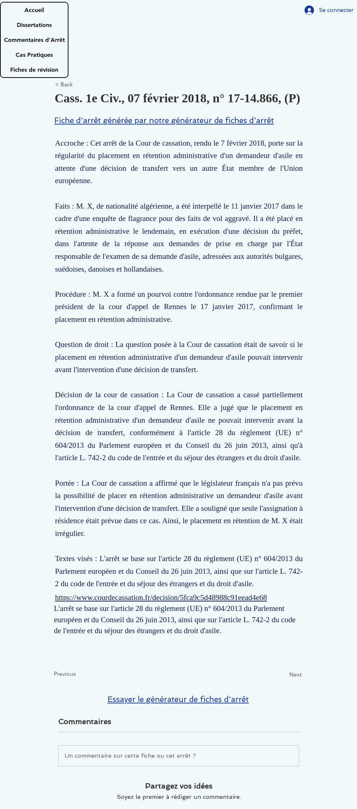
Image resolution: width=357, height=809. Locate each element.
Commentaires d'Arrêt (34, 39)
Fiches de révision (34, 69)
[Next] (283, 675)
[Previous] (78, 674)
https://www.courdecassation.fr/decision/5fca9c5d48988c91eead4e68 (161, 597)
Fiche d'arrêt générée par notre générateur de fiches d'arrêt (164, 120)
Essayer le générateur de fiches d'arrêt (178, 699)
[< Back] (79, 84)
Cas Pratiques (34, 54)
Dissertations (34, 24)
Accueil (34, 10)
